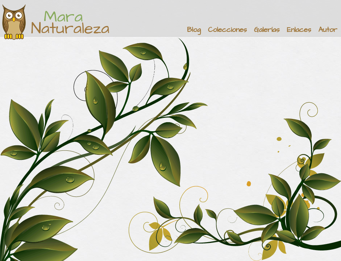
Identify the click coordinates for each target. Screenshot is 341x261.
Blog (194, 30)
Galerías (266, 30)
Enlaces (299, 30)
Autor (327, 30)
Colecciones (227, 30)
